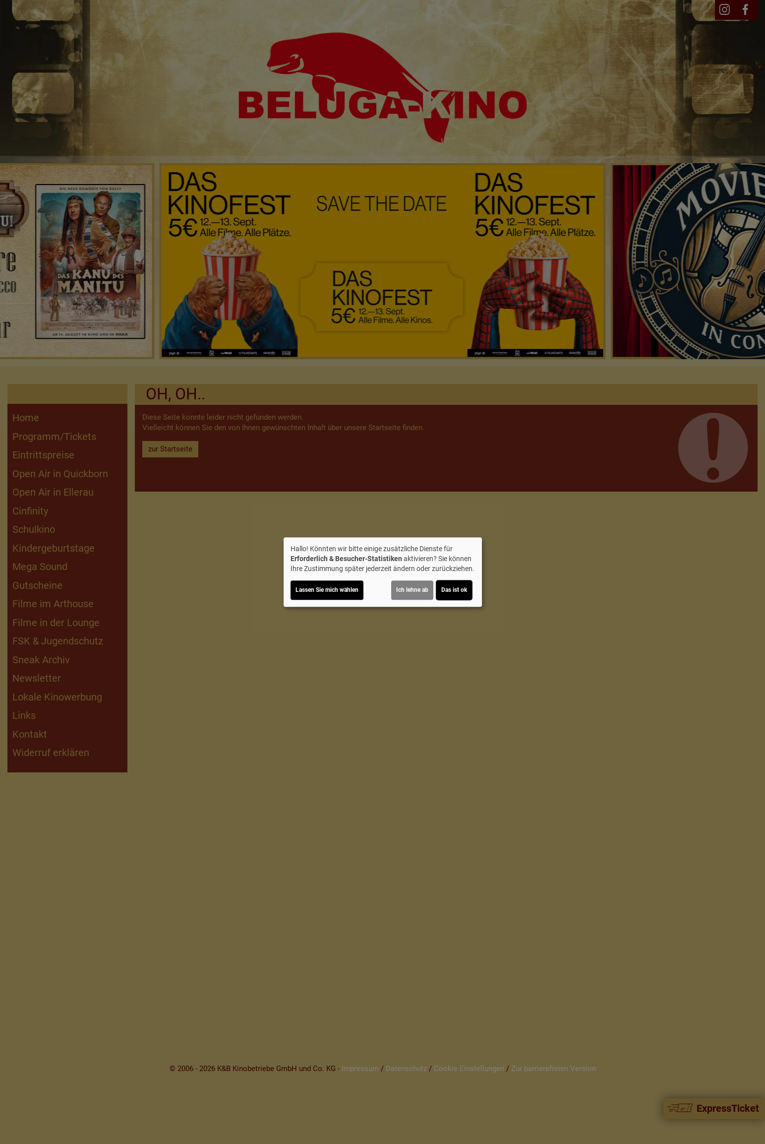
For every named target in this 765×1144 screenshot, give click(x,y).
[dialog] (383, 572)
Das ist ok (454, 589)
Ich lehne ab (412, 589)
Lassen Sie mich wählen (326, 589)
